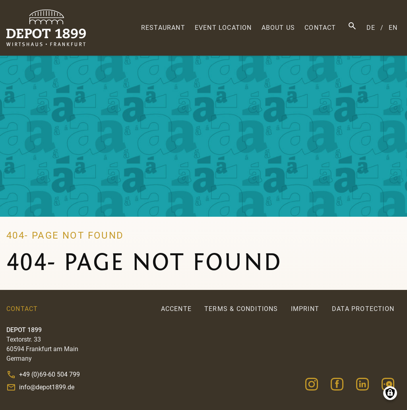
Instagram (311, 384)
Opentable (388, 384)
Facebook (337, 384)
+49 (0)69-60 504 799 (49, 374)
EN (393, 27)
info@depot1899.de (46, 387)
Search (352, 25)
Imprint (305, 309)
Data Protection (363, 309)
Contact (320, 27)
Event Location (223, 27)
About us (278, 27)
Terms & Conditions (241, 309)
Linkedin (362, 384)
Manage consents (390, 393)
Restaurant (163, 27)
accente (176, 309)
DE (370, 27)
